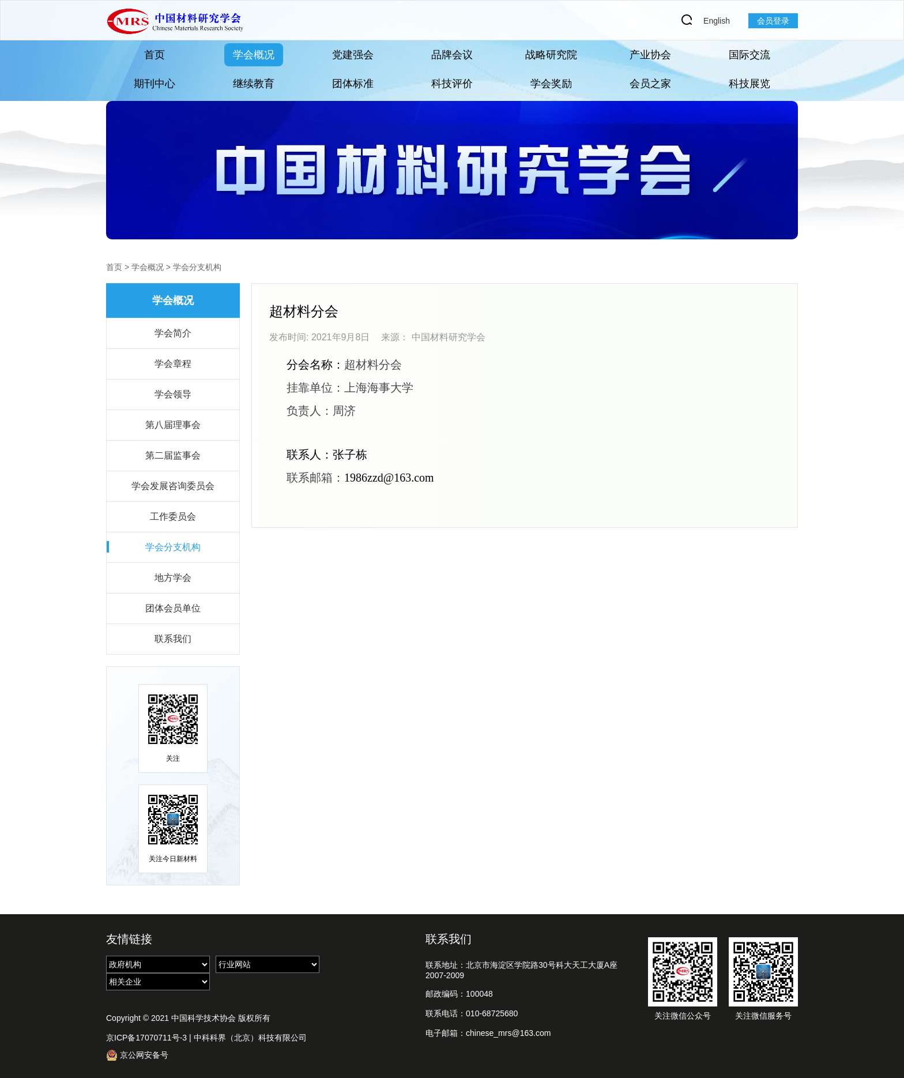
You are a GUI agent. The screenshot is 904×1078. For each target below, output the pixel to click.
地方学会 (173, 578)
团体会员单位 (173, 608)
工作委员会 (173, 516)
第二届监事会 (173, 455)
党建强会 (353, 55)
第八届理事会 (173, 425)
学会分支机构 (197, 267)
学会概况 (253, 55)
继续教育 (253, 83)
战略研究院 (551, 55)
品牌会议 (452, 55)
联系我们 (173, 639)
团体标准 (353, 83)
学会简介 (173, 333)
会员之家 (650, 83)
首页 (154, 55)
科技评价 (452, 83)
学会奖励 (551, 83)
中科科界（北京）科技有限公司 (250, 1037)
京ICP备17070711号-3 (146, 1037)
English (716, 20)
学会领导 (173, 394)
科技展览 (749, 83)
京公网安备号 (137, 1055)
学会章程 (173, 364)
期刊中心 (154, 83)
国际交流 (749, 55)
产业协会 (650, 55)
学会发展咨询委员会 (172, 486)
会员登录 (773, 20)
